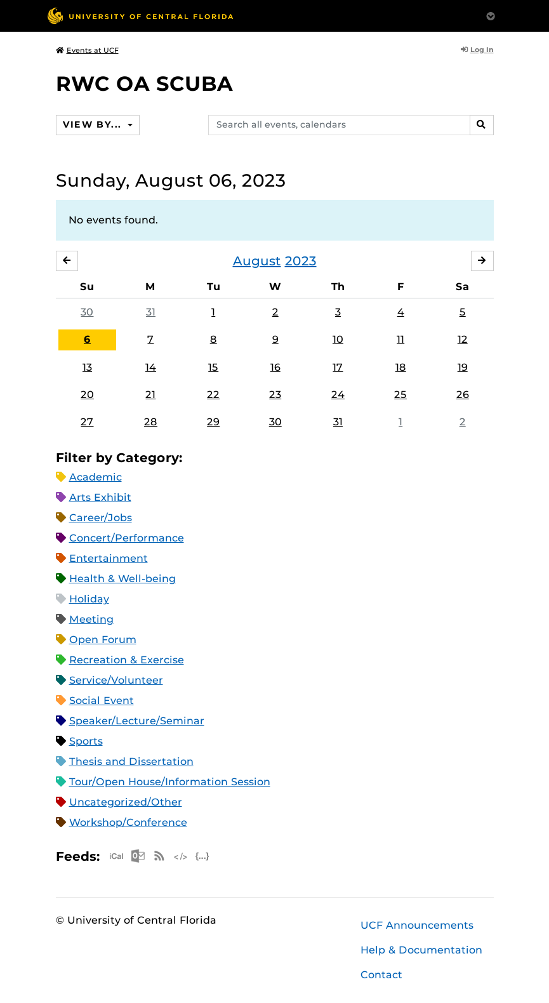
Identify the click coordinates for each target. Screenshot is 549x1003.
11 (400, 339)
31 (150, 312)
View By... (94, 124)
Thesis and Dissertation (131, 762)
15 (213, 367)
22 (213, 395)
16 (275, 367)
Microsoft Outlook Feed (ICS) (138, 856)
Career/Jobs (100, 518)
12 (463, 339)
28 (150, 422)
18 (400, 367)
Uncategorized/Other (125, 803)
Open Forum (102, 640)
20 (87, 395)
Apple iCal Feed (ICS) (116, 856)
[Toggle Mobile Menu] (490, 15)
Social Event (101, 701)
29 (213, 422)
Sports (86, 742)
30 (87, 312)
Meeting (91, 620)
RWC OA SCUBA (144, 83)
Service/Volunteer (116, 681)
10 (338, 339)
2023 (301, 261)
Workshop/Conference (128, 823)
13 (87, 367)
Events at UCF (87, 50)
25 (400, 395)
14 (150, 367)
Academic (95, 478)
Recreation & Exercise (126, 660)
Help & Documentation (421, 950)
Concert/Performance (126, 539)
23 (275, 395)
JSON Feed (202, 856)
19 (463, 367)
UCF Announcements (416, 925)
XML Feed (181, 856)
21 (150, 395)
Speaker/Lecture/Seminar (136, 721)
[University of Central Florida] (140, 15)
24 (338, 395)
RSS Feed (159, 856)
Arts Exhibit (100, 498)
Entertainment (108, 559)
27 (87, 422)
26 (462, 395)
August (257, 261)
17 (338, 367)
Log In (477, 49)
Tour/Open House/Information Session (169, 782)
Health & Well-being (122, 579)
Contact (381, 975)
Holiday (89, 600)
